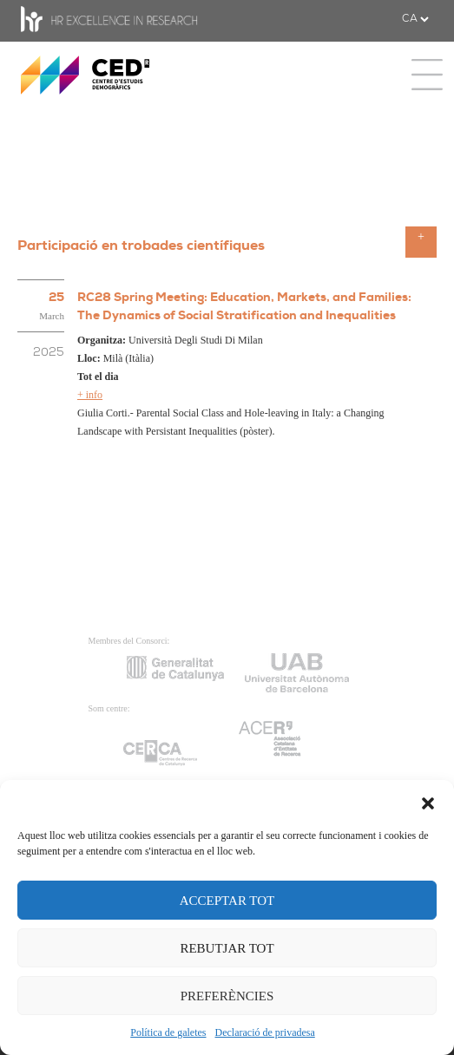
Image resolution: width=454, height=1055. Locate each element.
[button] (428, 801)
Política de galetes (168, 1032)
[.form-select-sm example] (414, 19)
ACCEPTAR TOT (227, 901)
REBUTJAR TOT (226, 948)
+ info (89, 395)
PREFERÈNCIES (227, 996)
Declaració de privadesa (265, 1032)
